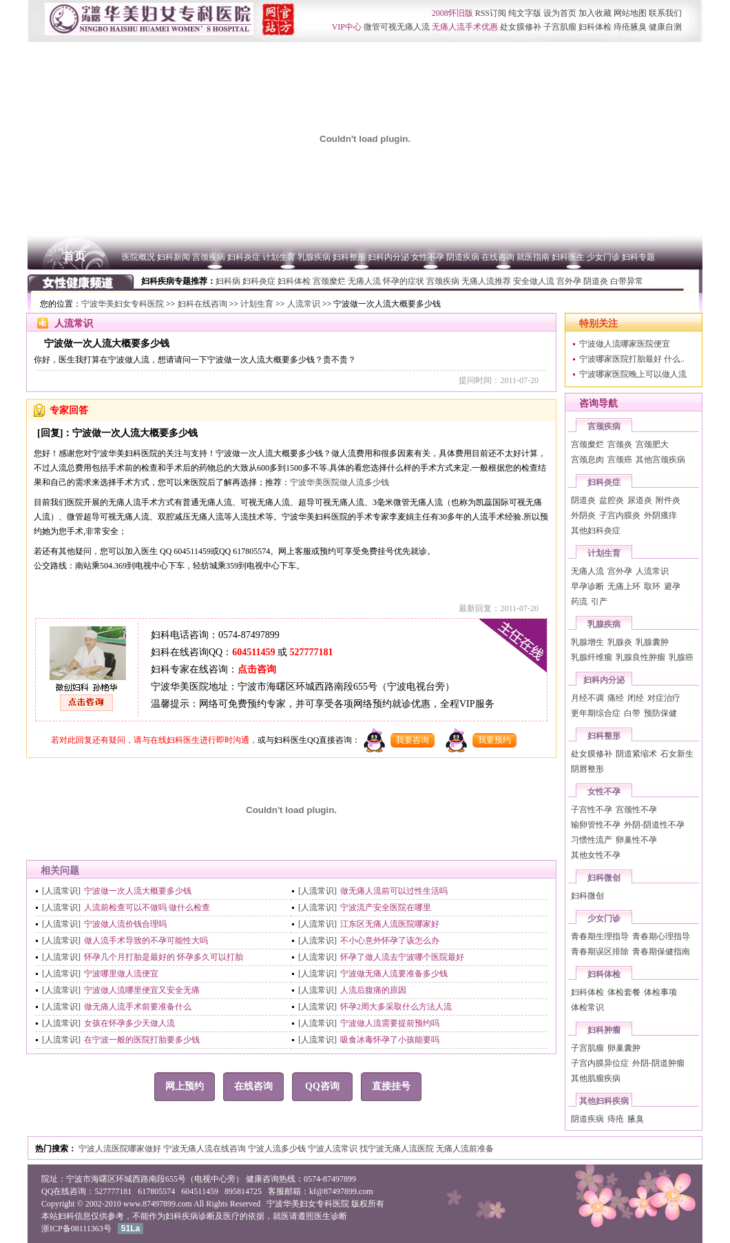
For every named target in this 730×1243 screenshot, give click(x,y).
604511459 (253, 652)
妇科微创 (603, 878)
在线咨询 (253, 1086)
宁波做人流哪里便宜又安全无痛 (142, 990)
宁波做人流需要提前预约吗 (389, 1023)
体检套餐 (623, 992)
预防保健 (660, 713)
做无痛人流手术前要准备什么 (137, 1006)
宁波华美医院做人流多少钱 (339, 482)
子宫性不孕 (591, 809)
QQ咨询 (322, 1086)
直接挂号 (391, 1086)
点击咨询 (257, 669)
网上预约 (184, 1086)
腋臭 (635, 1119)
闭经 (635, 698)
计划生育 (256, 304)
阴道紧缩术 (636, 754)
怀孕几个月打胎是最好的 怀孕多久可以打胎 (163, 957)
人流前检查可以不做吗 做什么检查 (147, 907)
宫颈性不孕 (636, 809)
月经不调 (587, 698)
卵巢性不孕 (636, 840)
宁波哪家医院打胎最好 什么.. (632, 359)
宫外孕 (619, 571)
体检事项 (660, 992)
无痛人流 (587, 571)
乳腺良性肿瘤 (640, 657)
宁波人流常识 (333, 1148)
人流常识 (303, 304)
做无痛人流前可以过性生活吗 (394, 891)
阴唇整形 (587, 769)
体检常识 (587, 1007)
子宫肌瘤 (587, 1048)
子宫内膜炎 (619, 515)
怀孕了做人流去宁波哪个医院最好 (402, 957)
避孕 (672, 586)
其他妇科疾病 (604, 1101)
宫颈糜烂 (587, 444)
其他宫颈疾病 (660, 459)
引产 (599, 601)
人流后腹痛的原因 (373, 990)
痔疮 (615, 1119)
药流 (579, 601)
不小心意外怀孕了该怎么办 (389, 940)
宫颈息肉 (587, 459)
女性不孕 (603, 792)
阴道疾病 (587, 1119)
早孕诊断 (587, 586)
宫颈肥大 (652, 444)
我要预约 (494, 740)
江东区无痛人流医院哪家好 (389, 924)
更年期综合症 (595, 713)
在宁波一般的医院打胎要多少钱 (142, 1040)
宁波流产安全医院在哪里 (385, 907)
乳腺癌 (681, 657)
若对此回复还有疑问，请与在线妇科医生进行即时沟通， (154, 740)
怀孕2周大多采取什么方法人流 (396, 1006)
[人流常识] (61, 891)
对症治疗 (663, 698)
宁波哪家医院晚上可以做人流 (633, 374)
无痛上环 (623, 586)
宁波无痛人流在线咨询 (205, 1148)
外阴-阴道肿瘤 (658, 1063)
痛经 (615, 698)
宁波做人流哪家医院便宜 (624, 344)
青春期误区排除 (600, 951)
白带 (632, 713)
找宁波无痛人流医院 (397, 1148)
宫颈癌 (619, 459)
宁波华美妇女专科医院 (122, 304)
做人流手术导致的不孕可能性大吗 (146, 940)
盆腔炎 (611, 500)
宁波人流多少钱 (278, 1148)
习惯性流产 (591, 840)
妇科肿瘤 (603, 1030)
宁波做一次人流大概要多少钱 (137, 891)
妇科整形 (603, 736)
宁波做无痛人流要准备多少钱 (394, 973)
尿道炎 (639, 500)
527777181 (311, 652)
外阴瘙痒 (660, 515)
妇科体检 (603, 974)
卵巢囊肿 (623, 1048)
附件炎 (668, 500)
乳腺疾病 (603, 624)
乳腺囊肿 (652, 642)
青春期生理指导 (600, 936)
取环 (652, 586)
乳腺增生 (587, 642)
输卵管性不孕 (595, 825)
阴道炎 (583, 500)
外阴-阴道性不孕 (654, 825)
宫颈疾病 (603, 426)
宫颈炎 (619, 444)
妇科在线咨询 (202, 304)
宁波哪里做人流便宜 (121, 973)
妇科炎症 (603, 482)
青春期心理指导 (661, 936)
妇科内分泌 (604, 680)
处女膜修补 (591, 754)
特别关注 (598, 323)
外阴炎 (583, 515)
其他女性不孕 (595, 855)
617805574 (156, 1191)
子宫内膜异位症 (600, 1063)
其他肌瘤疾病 (595, 1078)
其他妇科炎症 (595, 530)
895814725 (243, 1191)
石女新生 (677, 754)
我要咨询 (412, 740)
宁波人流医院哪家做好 (121, 1148)
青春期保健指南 (661, 951)
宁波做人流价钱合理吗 (125, 924)
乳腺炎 (619, 642)
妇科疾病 (181, 1216)
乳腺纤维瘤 (591, 657)
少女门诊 (603, 918)
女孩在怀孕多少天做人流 (129, 1023)
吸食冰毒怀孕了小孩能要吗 (389, 1040)
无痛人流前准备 (465, 1148)
